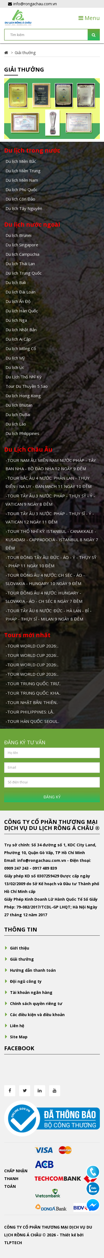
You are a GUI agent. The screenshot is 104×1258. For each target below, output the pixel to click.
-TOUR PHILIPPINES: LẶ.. (30, 712)
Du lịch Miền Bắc (21, 161)
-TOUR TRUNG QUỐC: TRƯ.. (33, 683)
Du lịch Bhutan (19, 405)
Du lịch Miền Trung (23, 170)
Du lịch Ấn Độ (18, 301)
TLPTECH (13, 1242)
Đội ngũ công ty (23, 981)
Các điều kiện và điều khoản (34, 1014)
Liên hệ (14, 1025)
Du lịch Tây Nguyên (24, 208)
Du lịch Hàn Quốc (22, 310)
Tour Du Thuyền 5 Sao (27, 386)
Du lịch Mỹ (15, 358)
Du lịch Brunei (18, 235)
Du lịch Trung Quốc (24, 273)
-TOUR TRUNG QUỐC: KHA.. (33, 693)
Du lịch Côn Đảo (20, 199)
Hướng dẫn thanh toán (30, 970)
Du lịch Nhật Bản (21, 329)
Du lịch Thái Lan (20, 263)
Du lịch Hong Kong (23, 395)
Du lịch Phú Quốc (21, 189)
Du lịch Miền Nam (22, 180)
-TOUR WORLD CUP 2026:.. (32, 646)
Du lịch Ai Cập (18, 339)
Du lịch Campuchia (22, 254)
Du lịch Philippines (22, 433)
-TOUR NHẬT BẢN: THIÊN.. (32, 702)
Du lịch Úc (15, 367)
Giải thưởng (25, 52)
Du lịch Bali (16, 282)
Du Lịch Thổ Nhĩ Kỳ (24, 376)
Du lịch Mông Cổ (21, 348)
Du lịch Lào (16, 424)
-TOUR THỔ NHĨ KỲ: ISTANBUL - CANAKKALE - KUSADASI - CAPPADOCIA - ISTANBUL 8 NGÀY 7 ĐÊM (52, 539)
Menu (89, 18)
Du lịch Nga (16, 320)
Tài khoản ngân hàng (28, 992)
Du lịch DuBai (18, 414)
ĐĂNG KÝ (52, 796)
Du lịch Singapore (22, 244)
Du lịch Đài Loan (20, 292)
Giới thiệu (16, 948)
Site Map (15, 1036)
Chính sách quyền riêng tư (33, 1003)
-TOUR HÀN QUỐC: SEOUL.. (32, 721)
